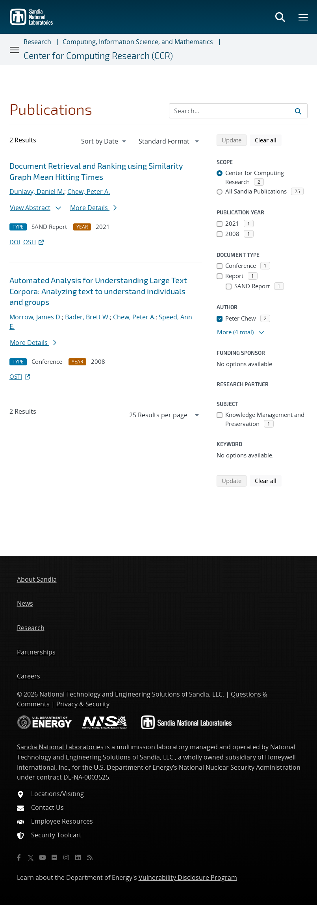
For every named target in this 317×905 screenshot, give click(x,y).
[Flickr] (54, 857)
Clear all (268, 139)
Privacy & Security (82, 704)
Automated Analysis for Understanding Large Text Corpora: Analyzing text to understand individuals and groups (98, 290)
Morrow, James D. (35, 317)
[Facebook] (19, 857)
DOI (14, 242)
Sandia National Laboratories (60, 747)
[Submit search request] (298, 110)
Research (37, 41)
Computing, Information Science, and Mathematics (138, 41)
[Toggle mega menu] (303, 17)
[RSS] (90, 857)
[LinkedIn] (78, 857)
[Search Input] (238, 110)
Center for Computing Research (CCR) (98, 55)
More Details (93, 207)
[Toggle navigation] (15, 49)
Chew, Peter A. (88, 191)
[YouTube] (42, 857)
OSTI (34, 242)
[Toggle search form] (280, 17)
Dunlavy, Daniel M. (36, 191)
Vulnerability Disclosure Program (188, 877)
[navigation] (104, 141)
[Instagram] (66, 857)
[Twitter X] (31, 857)
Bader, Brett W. (87, 317)
